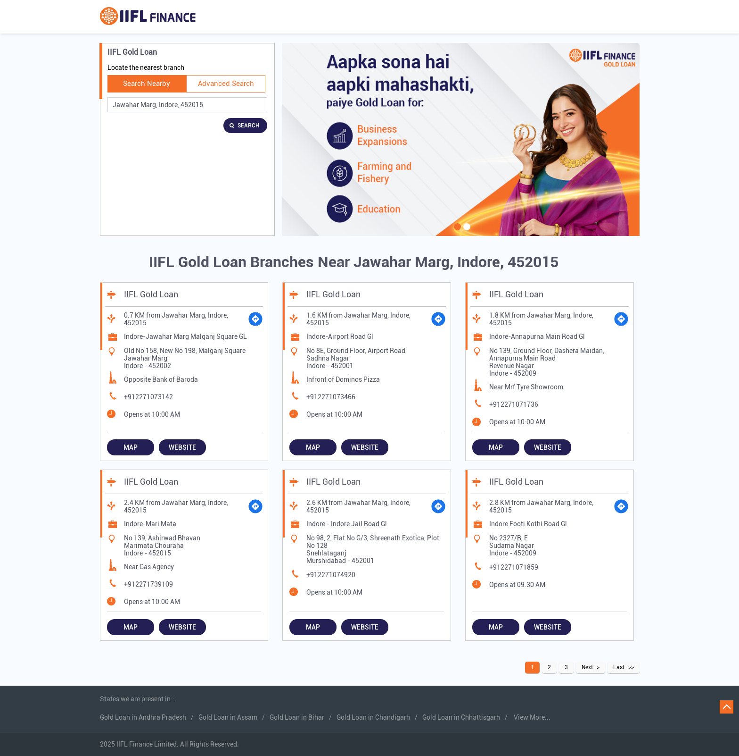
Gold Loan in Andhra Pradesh (143, 717)
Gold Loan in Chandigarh (373, 717)
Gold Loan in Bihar (297, 717)
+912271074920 (330, 575)
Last (618, 667)
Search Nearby (146, 83)
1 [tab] (456, 232)
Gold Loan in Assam (227, 717)
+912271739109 (148, 584)
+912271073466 (330, 397)
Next (587, 667)
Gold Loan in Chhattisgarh (461, 717)
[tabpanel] (461, 139)
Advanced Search (226, 83)
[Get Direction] (255, 319)
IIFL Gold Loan (151, 294)
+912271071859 (513, 567)
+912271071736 (513, 404)
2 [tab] (465, 232)
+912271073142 (148, 397)
